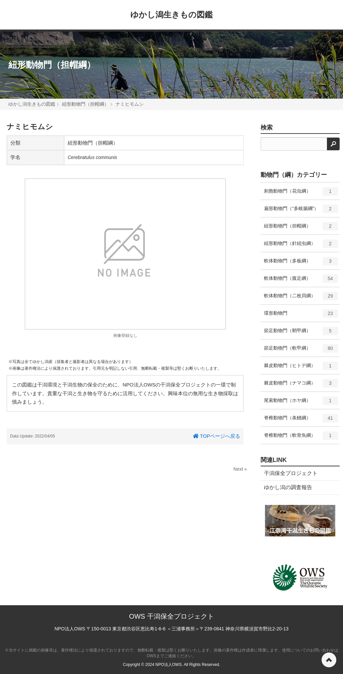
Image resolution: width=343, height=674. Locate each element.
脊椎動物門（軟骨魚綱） (301, 437)
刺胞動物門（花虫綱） (301, 193)
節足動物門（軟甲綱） (301, 350)
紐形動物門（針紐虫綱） (301, 246)
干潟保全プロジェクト (291, 473)
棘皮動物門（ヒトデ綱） (301, 368)
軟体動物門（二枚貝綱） (301, 298)
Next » (240, 469)
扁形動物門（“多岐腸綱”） (301, 211)
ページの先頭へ (329, 660)
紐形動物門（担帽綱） (51, 65)
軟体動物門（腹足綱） (301, 280)
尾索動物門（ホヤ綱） (301, 403)
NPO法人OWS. (169, 664)
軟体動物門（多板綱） (301, 263)
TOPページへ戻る (216, 436)
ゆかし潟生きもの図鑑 (171, 14)
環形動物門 (301, 315)
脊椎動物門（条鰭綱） (301, 420)
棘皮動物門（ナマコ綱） (301, 385)
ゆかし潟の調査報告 (288, 487)
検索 (267, 127)
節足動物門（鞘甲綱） (301, 333)
